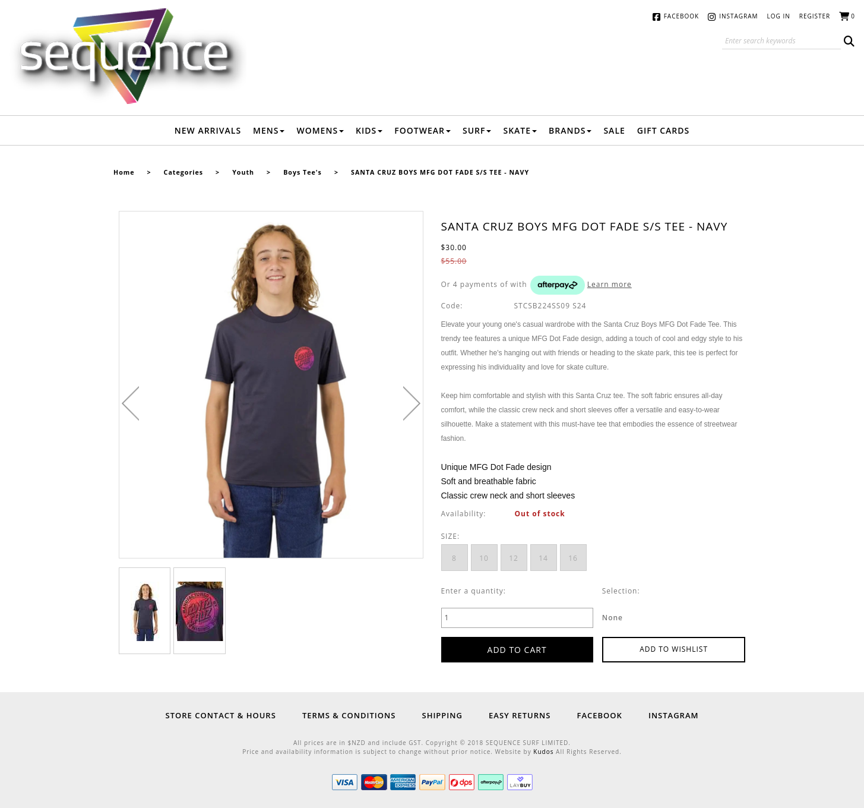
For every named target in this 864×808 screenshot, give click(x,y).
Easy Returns (519, 715)
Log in (778, 16)
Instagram (738, 16)
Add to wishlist (674, 649)
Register (815, 16)
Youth (243, 172)
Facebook (681, 16)
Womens (320, 130)
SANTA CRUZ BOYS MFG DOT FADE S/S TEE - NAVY (440, 172)
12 (513, 558)
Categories (183, 172)
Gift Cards (663, 130)
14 (543, 558)
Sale (614, 130)
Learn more (609, 284)
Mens (268, 130)
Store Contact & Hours (221, 715)
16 (573, 558)
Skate (520, 130)
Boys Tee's (302, 172)
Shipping (442, 715)
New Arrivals (208, 130)
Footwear (422, 130)
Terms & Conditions (348, 715)
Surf (477, 130)
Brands (570, 130)
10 (484, 558)
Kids (369, 130)
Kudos (543, 751)
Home (124, 172)
